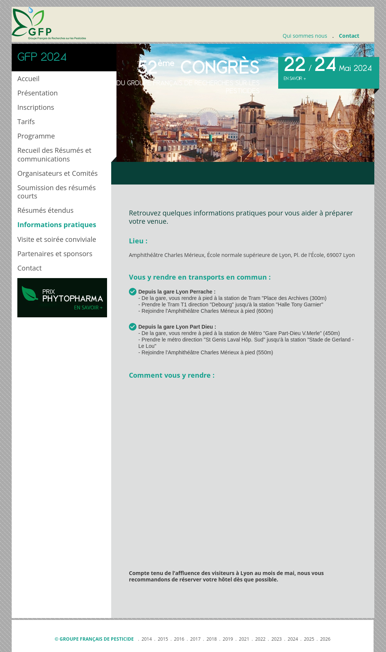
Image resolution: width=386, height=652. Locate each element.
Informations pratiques (56, 224)
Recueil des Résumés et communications (54, 154)
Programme (36, 135)
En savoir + (295, 78)
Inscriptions (35, 107)
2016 (179, 639)
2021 (244, 639)
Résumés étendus (45, 210)
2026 (325, 639)
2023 (276, 639)
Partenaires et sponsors (54, 253)
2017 (195, 639)
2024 (293, 639)
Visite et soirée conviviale (56, 239)
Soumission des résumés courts (56, 191)
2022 (260, 639)
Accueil (28, 78)
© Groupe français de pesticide (94, 639)
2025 (309, 639)
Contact (349, 35)
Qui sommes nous (305, 35)
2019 (228, 639)
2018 (212, 639)
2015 (163, 639)
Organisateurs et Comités (57, 173)
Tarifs (26, 121)
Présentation (37, 92)
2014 (146, 639)
